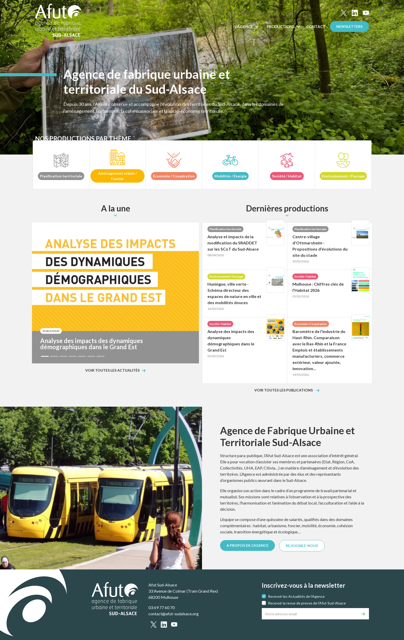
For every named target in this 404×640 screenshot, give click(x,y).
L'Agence (244, 26)
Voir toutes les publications (284, 390)
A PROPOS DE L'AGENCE (247, 545)
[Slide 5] (82, 356)
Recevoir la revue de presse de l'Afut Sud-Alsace (307, 603)
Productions (281, 26)
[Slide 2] (54, 356)
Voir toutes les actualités (112, 370)
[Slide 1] (45, 356)
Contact (316, 26)
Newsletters (349, 26)
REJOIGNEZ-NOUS (302, 545)
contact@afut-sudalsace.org (173, 613)
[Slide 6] (91, 356)
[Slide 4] (73, 356)
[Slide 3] (63, 356)
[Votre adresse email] (310, 613)
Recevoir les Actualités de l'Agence (296, 596)
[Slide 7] (100, 356)
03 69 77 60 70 (161, 607)
